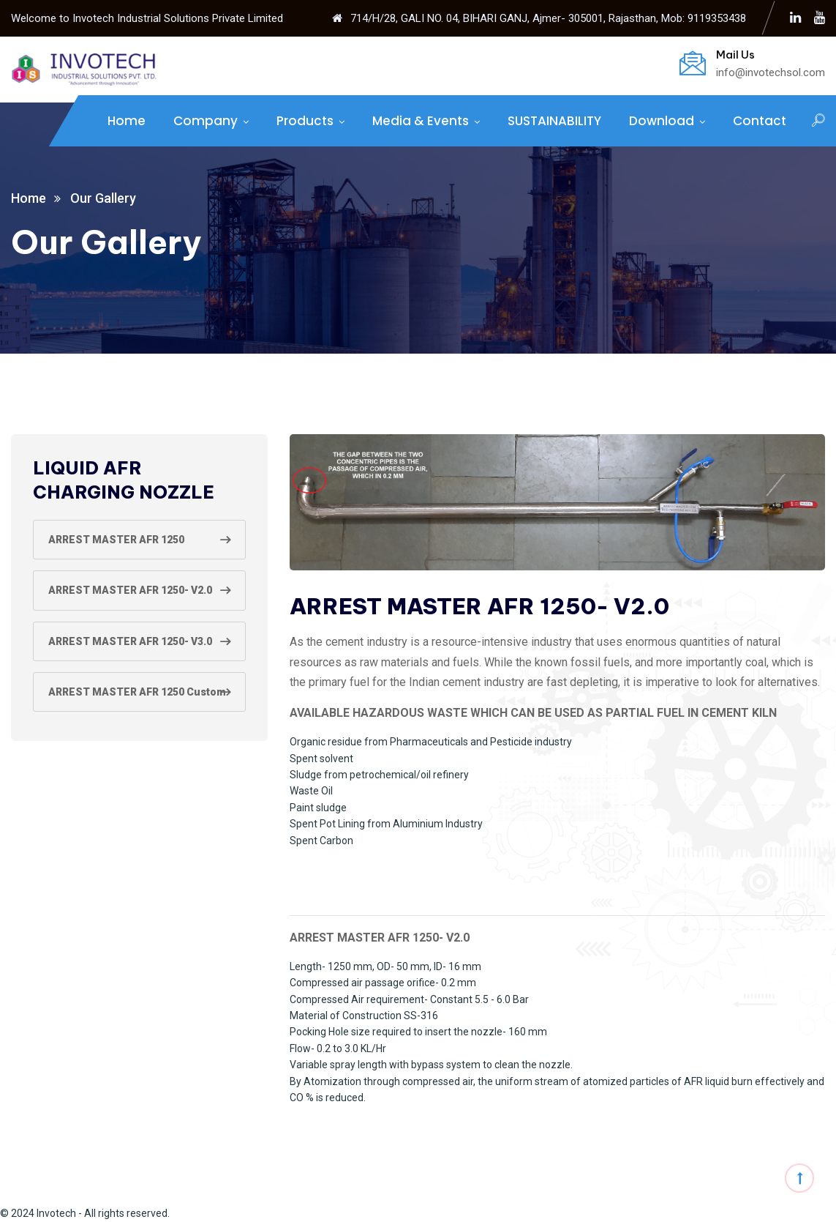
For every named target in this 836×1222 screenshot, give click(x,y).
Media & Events (420, 121)
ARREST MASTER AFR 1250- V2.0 (130, 590)
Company (205, 121)
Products (305, 121)
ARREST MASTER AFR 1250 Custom (137, 692)
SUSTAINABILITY (554, 121)
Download (661, 121)
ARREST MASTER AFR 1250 (116, 539)
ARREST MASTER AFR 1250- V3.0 (130, 641)
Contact (759, 121)
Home (127, 121)
